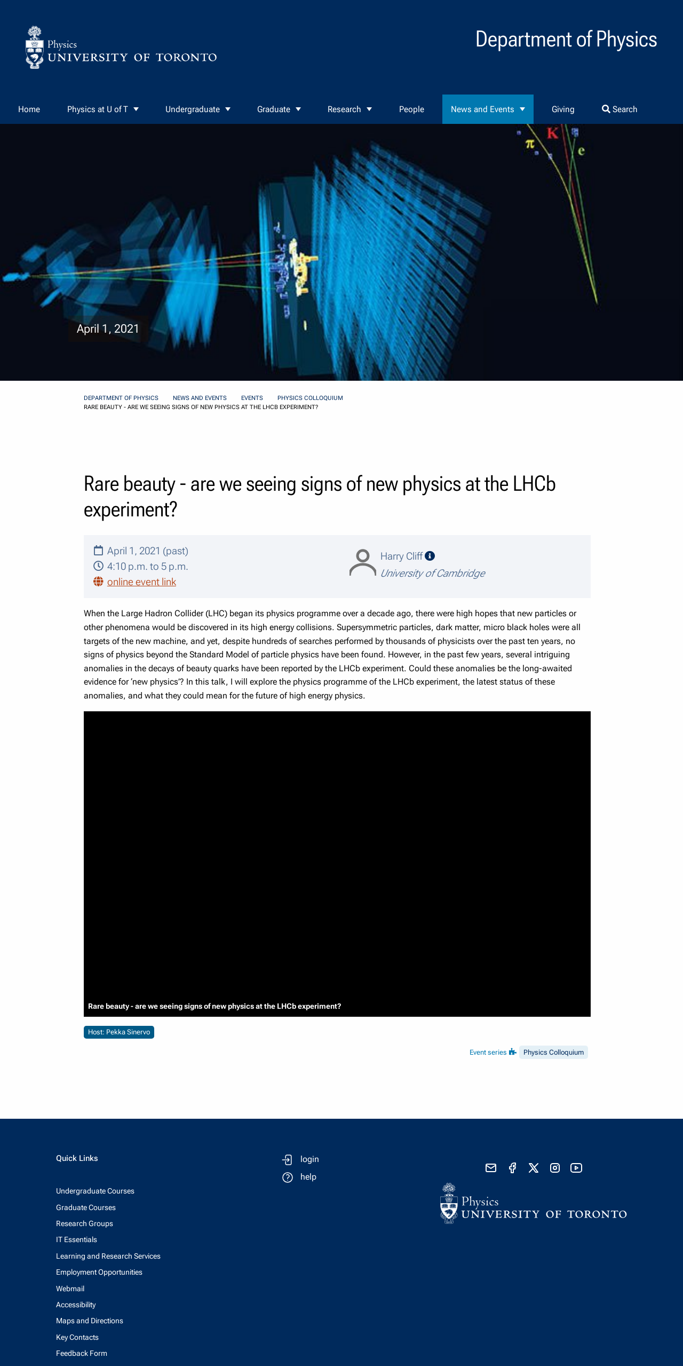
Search (620, 109)
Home (29, 109)
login (309, 1159)
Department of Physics (121, 398)
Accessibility (76, 1304)
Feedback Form (81, 1353)
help (308, 1177)
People (411, 109)
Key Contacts (77, 1337)
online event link (141, 582)
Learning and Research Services (108, 1256)
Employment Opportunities (99, 1272)
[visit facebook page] (512, 1167)
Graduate (273, 109)
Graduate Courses (86, 1207)
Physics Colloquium (310, 398)
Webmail (70, 1288)
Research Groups (84, 1223)
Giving (563, 109)
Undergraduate (192, 109)
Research (344, 109)
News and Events (482, 109)
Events (252, 398)
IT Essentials (76, 1239)
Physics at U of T (97, 109)
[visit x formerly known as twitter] (533, 1167)
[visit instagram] (555, 1167)
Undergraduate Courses (95, 1191)
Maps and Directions (89, 1320)
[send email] (491, 1167)
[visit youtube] (576, 1167)
